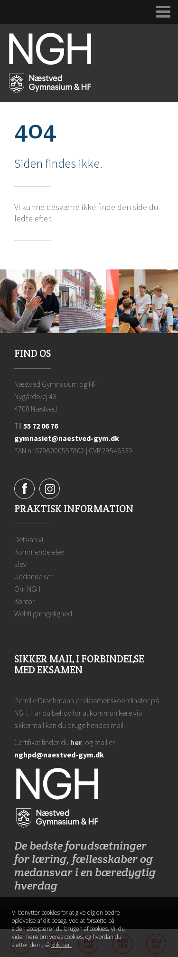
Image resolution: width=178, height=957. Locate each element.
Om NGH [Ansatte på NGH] (27, 588)
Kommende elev (39, 551)
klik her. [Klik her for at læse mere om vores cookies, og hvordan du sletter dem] (61, 945)
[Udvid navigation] (163, 12)
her (76, 742)
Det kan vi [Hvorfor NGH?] (28, 539)
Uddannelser (33, 576)
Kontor (24, 601)
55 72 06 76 (40, 426)
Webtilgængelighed (43, 613)
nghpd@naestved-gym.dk (59, 754)
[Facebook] (24, 488)
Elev (20, 564)
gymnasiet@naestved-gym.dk (66, 438)
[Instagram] (49, 488)
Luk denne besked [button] (158, 917)
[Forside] (50, 62)
